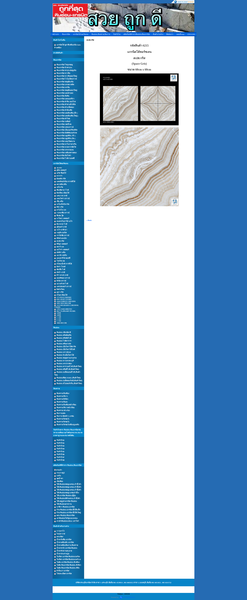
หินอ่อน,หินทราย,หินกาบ (101, 34)
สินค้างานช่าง (158, 34)
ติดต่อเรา (169, 34)
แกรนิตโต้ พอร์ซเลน (80, 34)
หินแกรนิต (66, 34)
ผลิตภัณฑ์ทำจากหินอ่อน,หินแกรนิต (136, 34)
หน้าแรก (55, 34)
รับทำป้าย (116, 34)
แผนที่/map (180, 34)
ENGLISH (191, 34)
